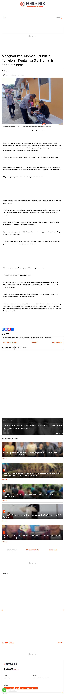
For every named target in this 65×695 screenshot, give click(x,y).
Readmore (4, 458)
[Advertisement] (32, 43)
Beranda (34, 342)
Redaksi (34, 675)
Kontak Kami (7, 678)
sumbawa (34, 688)
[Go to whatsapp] (4, 690)
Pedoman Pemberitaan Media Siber (41, 678)
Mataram (28, 688)
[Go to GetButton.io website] (4, 693)
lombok (22, 688)
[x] (2, 610)
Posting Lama (57, 342)
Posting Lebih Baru (10, 342)
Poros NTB (16, 669)
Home (5, 675)
